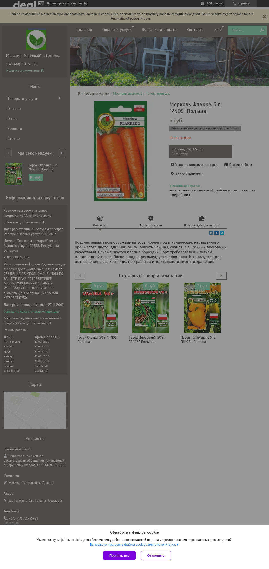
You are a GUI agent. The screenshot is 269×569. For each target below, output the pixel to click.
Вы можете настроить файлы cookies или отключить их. (133, 544)
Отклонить (156, 555)
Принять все (119, 555)
